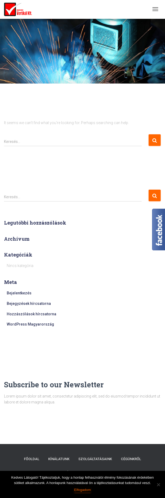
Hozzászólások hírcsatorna (31, 314)
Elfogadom (82, 490)
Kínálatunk (58, 459)
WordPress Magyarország (30, 324)
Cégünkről (131, 459)
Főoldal (31, 459)
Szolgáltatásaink (95, 459)
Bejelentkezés (19, 293)
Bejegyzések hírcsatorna (29, 303)
